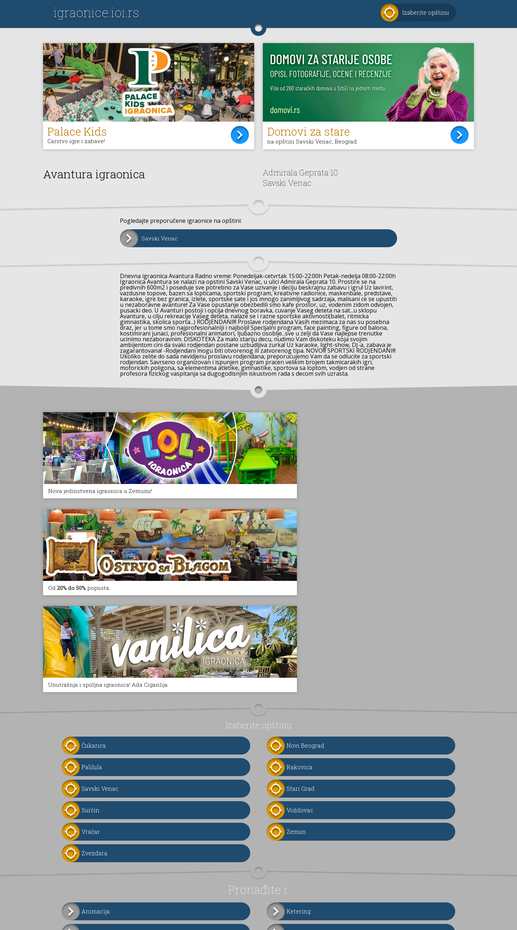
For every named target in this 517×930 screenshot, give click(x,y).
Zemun (296, 711)
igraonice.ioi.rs (96, 12)
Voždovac (300, 690)
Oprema (92, 834)
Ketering (299, 791)
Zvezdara (94, 733)
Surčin (90, 690)
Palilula (91, 647)
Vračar (90, 711)
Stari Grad (301, 668)
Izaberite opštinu (425, 12)
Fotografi (299, 813)
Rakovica (299, 647)
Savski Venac (159, 239)
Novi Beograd (305, 625)
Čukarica (93, 625)
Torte (89, 813)
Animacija (95, 791)
